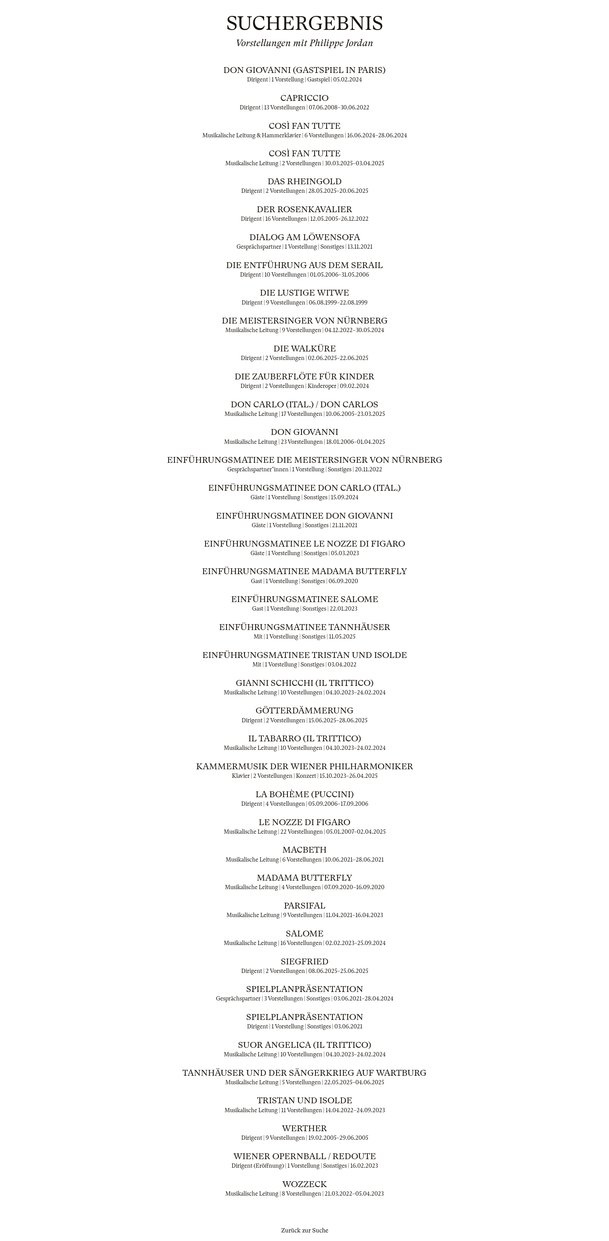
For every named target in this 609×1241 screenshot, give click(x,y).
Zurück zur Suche (304, 1230)
